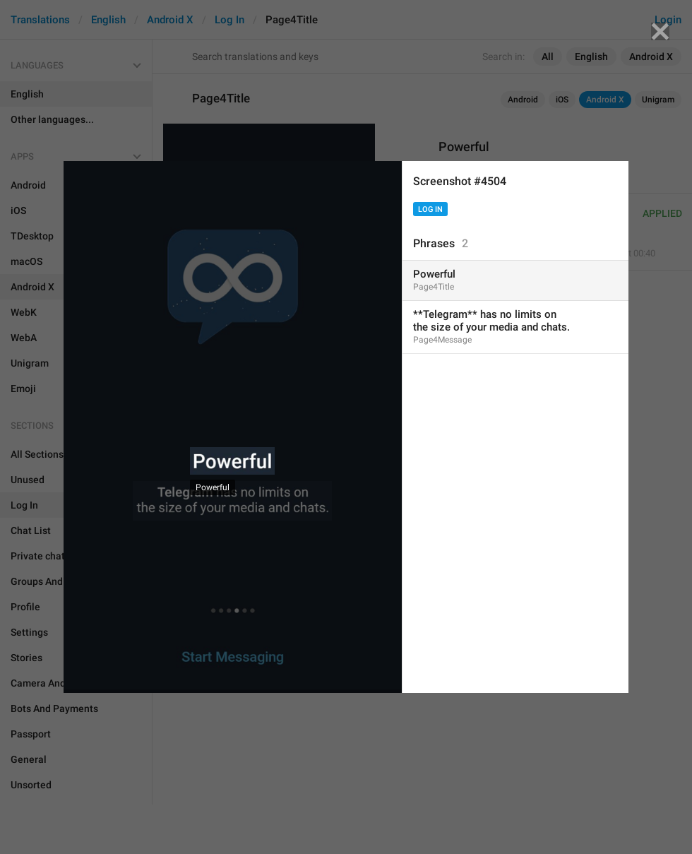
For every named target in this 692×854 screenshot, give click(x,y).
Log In (430, 209)
